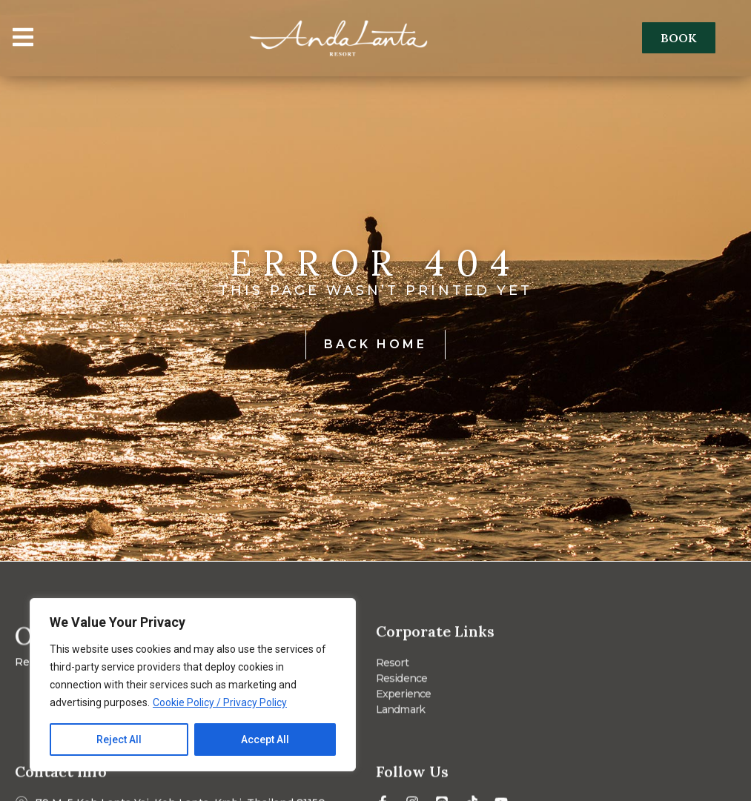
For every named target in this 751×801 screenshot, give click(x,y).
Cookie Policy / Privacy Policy (220, 702)
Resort (392, 667)
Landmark (401, 713)
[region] (193, 684)
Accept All (265, 739)
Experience (403, 698)
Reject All (119, 739)
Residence (402, 682)
